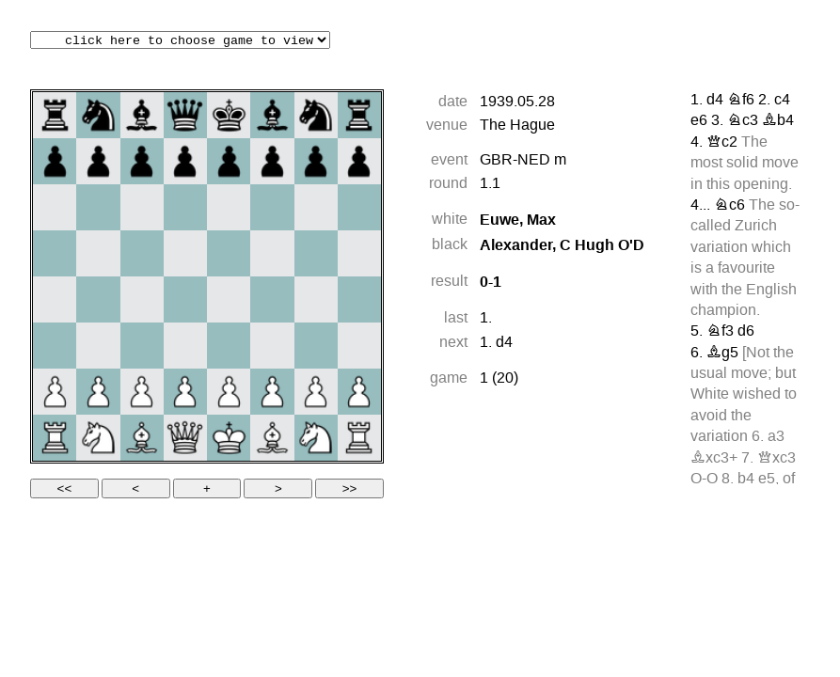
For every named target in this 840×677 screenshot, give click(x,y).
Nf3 (720, 332)
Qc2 (721, 143)
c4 (782, 100)
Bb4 (778, 121)
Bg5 (722, 353)
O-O (704, 479)
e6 (698, 121)
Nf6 (740, 100)
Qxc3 (776, 458)
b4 (745, 479)
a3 (776, 437)
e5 (766, 479)
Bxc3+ (713, 458)
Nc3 (742, 121)
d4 (504, 343)
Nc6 (729, 206)
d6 (745, 332)
